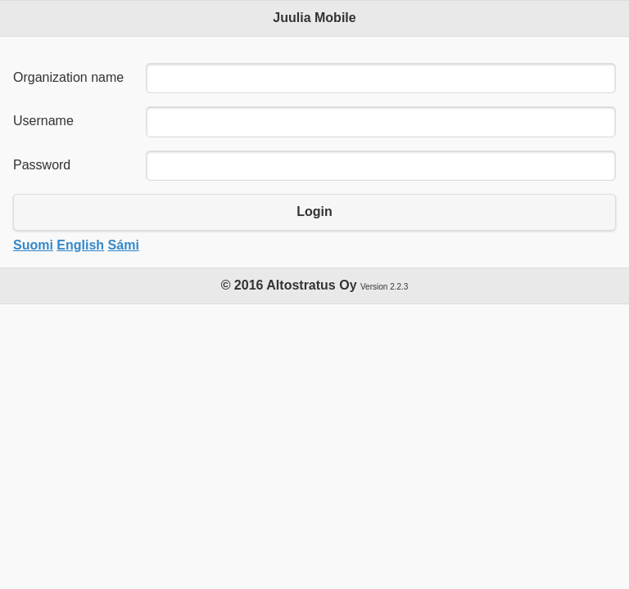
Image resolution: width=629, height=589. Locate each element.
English (80, 245)
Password (41, 165)
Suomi (33, 245)
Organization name (68, 77)
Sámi (123, 245)
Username (43, 121)
